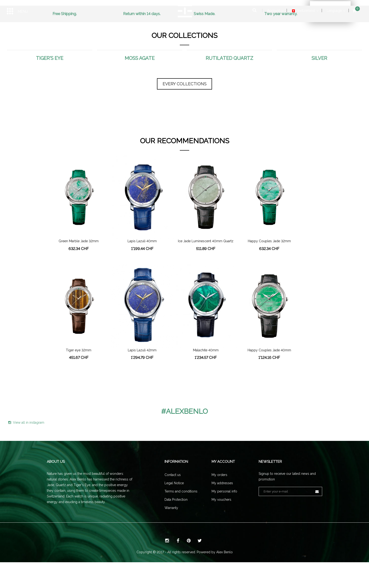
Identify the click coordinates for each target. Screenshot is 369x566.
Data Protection (176, 499)
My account (223, 461)
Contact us (172, 475)
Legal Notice (174, 483)
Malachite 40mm (206, 350)
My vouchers (221, 499)
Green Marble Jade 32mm (79, 241)
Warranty (171, 508)
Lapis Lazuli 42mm (142, 350)
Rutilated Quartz (229, 58)
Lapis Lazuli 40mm (142, 241)
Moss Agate (140, 58)
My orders (219, 475)
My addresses (222, 483)
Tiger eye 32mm (78, 350)
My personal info (224, 491)
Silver (319, 58)
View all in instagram (26, 422)
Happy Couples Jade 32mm (269, 241)
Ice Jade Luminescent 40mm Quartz (205, 241)
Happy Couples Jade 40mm (269, 350)
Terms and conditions (180, 491)
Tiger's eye (49, 58)
